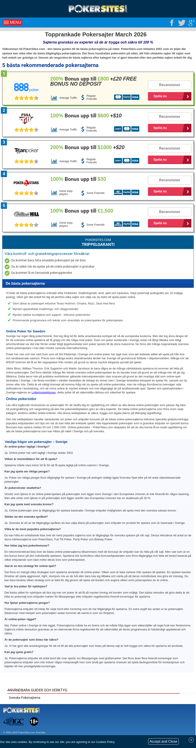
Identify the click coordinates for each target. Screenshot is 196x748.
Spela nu (160, 96)
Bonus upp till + (93, 81)
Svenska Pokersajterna (24, 697)
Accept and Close (163, 741)
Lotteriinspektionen (44, 392)
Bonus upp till (78, 179)
